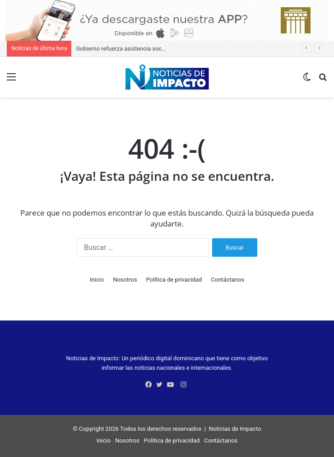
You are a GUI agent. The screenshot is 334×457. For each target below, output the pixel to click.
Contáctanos (227, 279)
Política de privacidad (174, 279)
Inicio (97, 279)
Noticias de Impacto (235, 428)
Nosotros (125, 279)
